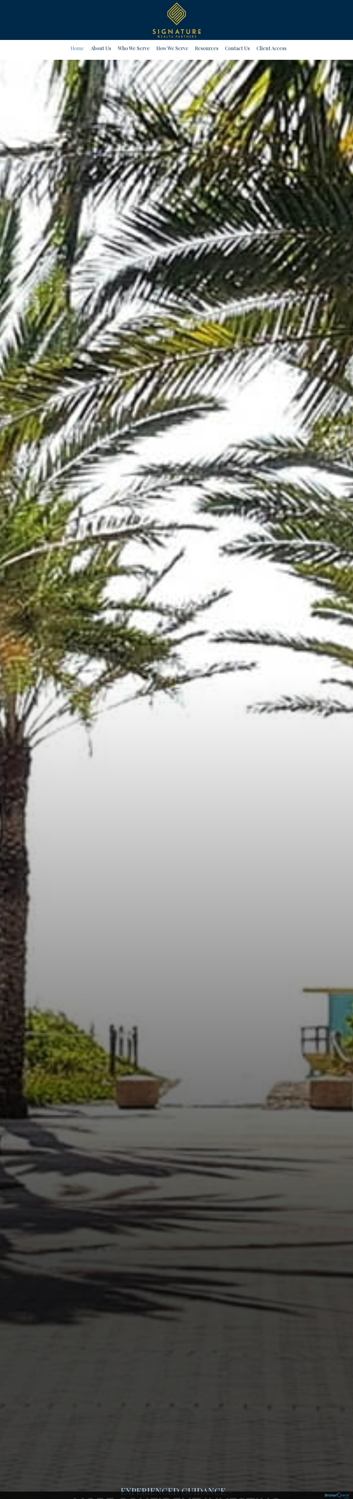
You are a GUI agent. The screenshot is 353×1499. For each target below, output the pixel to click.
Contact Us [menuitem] (237, 48)
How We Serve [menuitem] (172, 48)
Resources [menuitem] (206, 48)
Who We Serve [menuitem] (134, 48)
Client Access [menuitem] (271, 48)
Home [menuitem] (77, 48)
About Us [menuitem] (101, 48)
